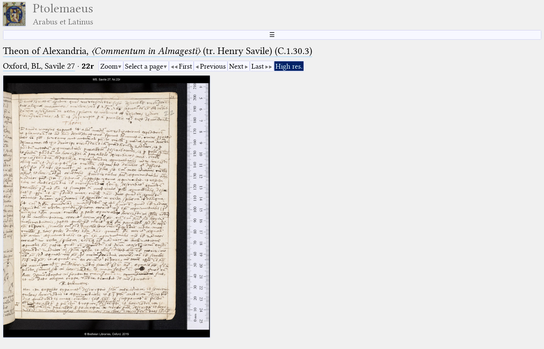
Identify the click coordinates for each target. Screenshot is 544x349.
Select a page (144, 66)
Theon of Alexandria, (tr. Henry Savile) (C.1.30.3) (157, 51)
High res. (288, 66)
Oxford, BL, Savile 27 (39, 66)
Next (236, 66)
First (185, 66)
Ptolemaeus (63, 14)
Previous (213, 66)
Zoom (109, 66)
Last (257, 66)
